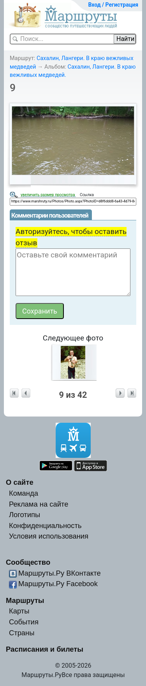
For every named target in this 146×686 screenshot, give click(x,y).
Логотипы (24, 515)
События (24, 622)
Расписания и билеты (44, 649)
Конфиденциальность (45, 525)
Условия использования (48, 536)
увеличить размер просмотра (48, 195)
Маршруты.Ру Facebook (58, 584)
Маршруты (25, 600)
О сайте (19, 482)
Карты (19, 611)
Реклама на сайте (39, 504)
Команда (23, 493)
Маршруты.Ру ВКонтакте (59, 573)
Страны (22, 633)
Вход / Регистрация (113, 5)
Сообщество (28, 562)
